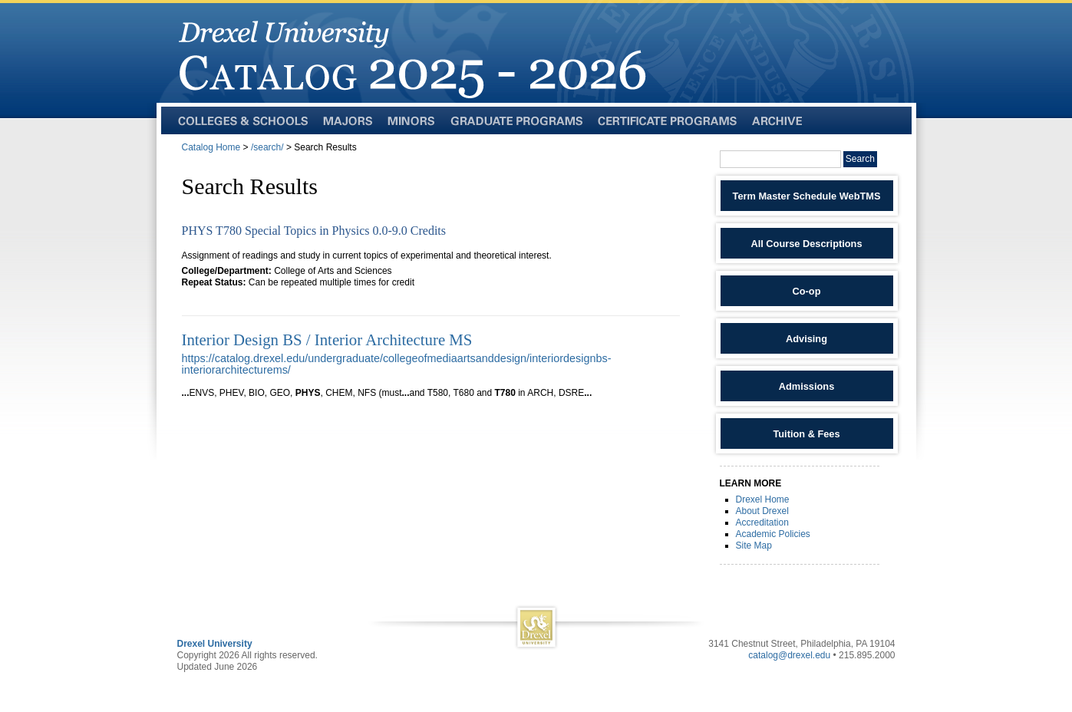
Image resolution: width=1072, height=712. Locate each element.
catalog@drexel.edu (789, 655)
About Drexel (762, 511)
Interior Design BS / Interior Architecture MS (327, 339)
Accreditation (762, 522)
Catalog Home (211, 147)
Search (860, 158)
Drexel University (214, 643)
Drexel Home (763, 499)
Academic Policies (773, 534)
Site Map (754, 545)
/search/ (267, 147)
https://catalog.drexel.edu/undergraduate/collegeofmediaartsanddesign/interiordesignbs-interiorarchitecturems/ (397, 364)
